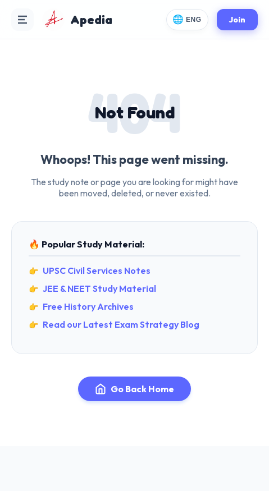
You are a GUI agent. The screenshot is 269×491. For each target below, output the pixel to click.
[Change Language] (187, 19)
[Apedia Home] (77, 19)
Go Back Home (134, 388)
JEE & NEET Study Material (99, 288)
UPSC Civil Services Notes (97, 270)
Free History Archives (88, 306)
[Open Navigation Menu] (22, 19)
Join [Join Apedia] (237, 20)
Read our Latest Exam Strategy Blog (121, 324)
